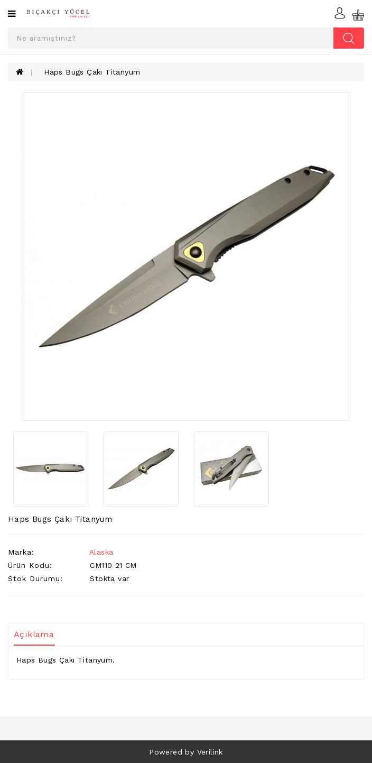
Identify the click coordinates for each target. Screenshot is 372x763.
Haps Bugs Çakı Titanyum (92, 72)
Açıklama (34, 634)
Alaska (101, 552)
